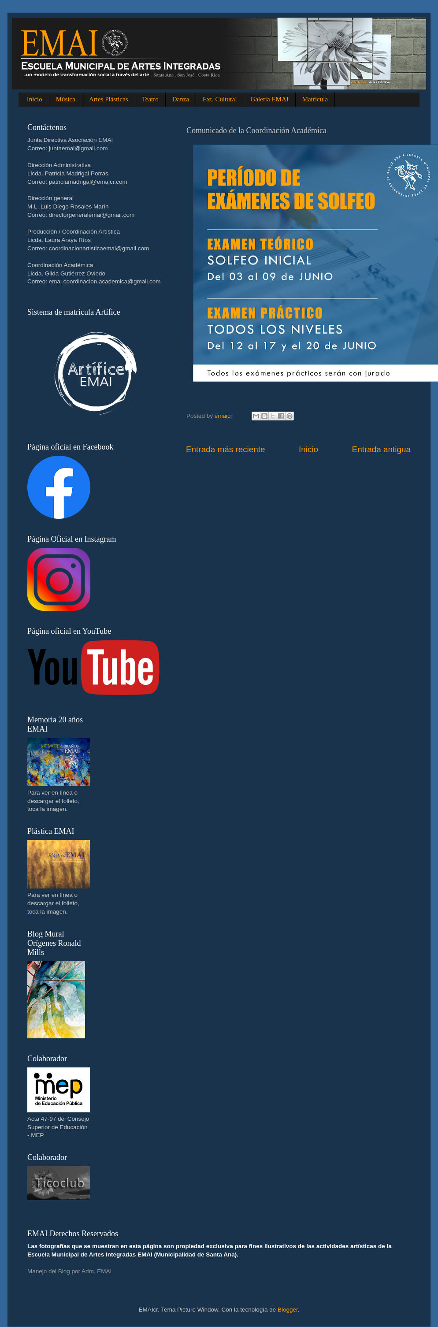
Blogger (288, 1309)
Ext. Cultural (220, 99)
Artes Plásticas (108, 99)
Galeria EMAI (270, 99)
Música (65, 99)
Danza (180, 99)
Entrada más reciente (225, 449)
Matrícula (315, 99)
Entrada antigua (381, 449)
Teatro (150, 99)
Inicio (34, 99)
